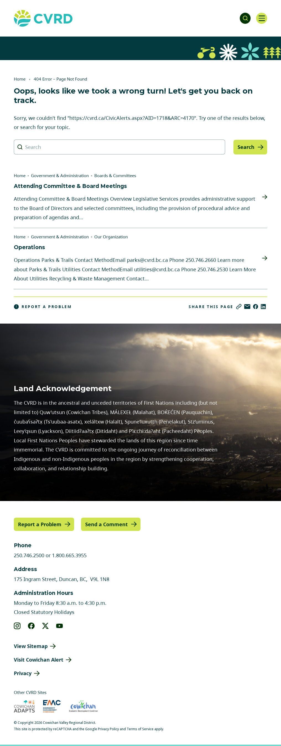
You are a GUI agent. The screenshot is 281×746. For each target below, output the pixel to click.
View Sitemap (31, 646)
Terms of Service (140, 728)
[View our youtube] (59, 626)
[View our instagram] (17, 626)
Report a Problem (43, 306)
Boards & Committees (115, 175)
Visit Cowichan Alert (38, 659)
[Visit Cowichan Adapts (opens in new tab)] (24, 706)
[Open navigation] (261, 18)
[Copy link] (239, 307)
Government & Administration (60, 175)
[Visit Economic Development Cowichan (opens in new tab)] (83, 706)
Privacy (23, 673)
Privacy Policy (108, 728)
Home (19, 79)
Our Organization (111, 236)
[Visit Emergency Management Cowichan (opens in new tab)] (52, 706)
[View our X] (45, 626)
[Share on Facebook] (255, 307)
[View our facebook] (31, 626)
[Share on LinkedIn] (263, 307)
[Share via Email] (247, 306)
